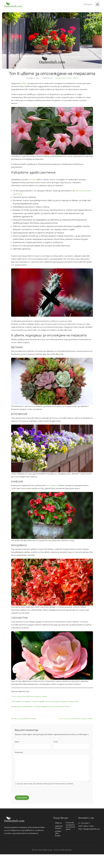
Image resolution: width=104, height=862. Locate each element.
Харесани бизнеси (59, 827)
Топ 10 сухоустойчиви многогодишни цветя (29, 696)
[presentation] (26, 790)
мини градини (51, 485)
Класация (58, 78)
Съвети (75, 78)
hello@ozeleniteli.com (91, 829)
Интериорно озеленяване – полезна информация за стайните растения (40, 707)
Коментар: (19, 752)
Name (17, 742)
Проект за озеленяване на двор (23, 719)
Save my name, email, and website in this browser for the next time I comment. (45, 784)
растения (32, 180)
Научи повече (67, 78)
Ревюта (58, 823)
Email (56, 742)
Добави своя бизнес (58, 833)
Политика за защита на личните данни (70, 826)
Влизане (87, 4)
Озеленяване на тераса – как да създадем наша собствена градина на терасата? (45, 701)
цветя (24, 83)
